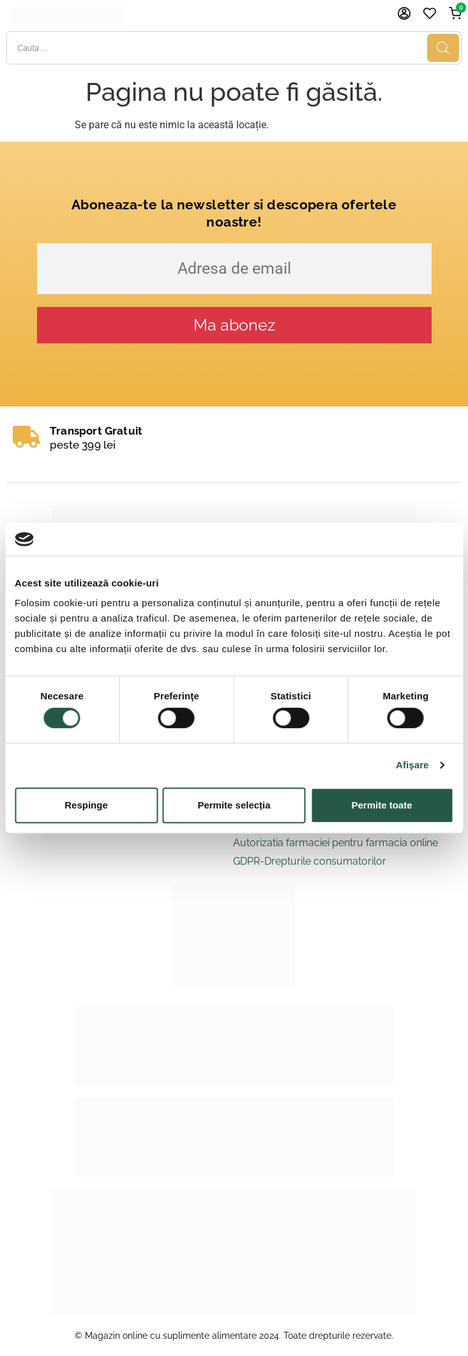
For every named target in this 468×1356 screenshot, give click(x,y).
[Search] (443, 48)
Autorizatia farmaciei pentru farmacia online (335, 843)
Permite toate (381, 805)
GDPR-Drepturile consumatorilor (309, 861)
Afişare (412, 764)
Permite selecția (233, 805)
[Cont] (404, 13)
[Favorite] (429, 13)
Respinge (86, 805)
